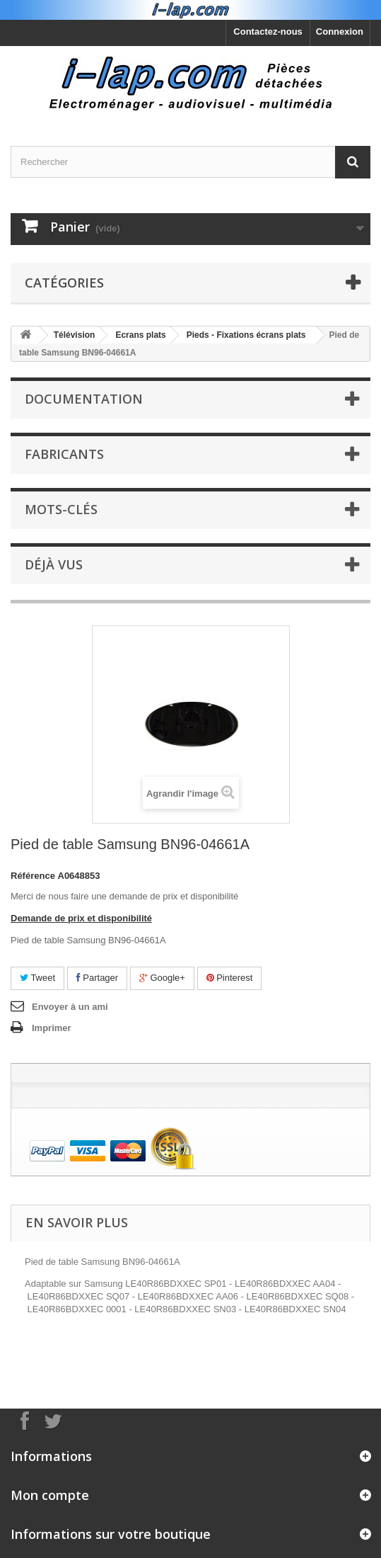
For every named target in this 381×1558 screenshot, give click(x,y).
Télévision (74, 335)
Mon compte (50, 1494)
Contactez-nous (268, 31)
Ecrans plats (140, 335)
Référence (33, 875)
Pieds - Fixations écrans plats (246, 335)
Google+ (162, 977)
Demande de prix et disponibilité (81, 918)
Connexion (339, 31)
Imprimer (51, 1028)
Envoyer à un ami (70, 1006)
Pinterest (229, 977)
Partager (97, 977)
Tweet (37, 977)
